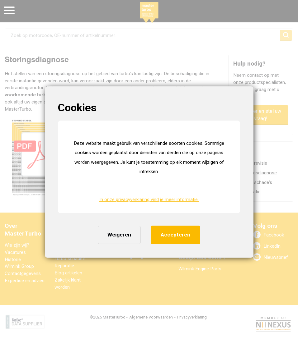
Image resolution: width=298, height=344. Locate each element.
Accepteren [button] (175, 235)
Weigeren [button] (119, 235)
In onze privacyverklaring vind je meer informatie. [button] (149, 199)
